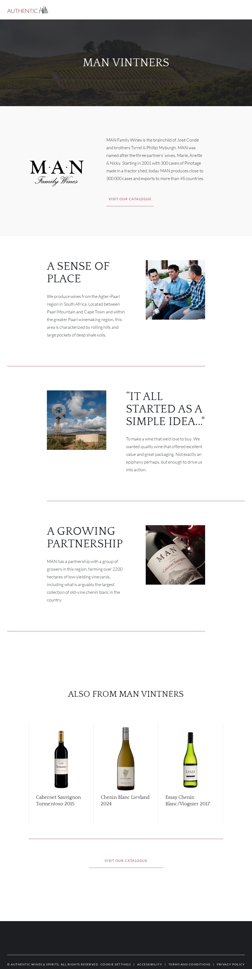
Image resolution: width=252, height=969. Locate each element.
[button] (27, 9)
